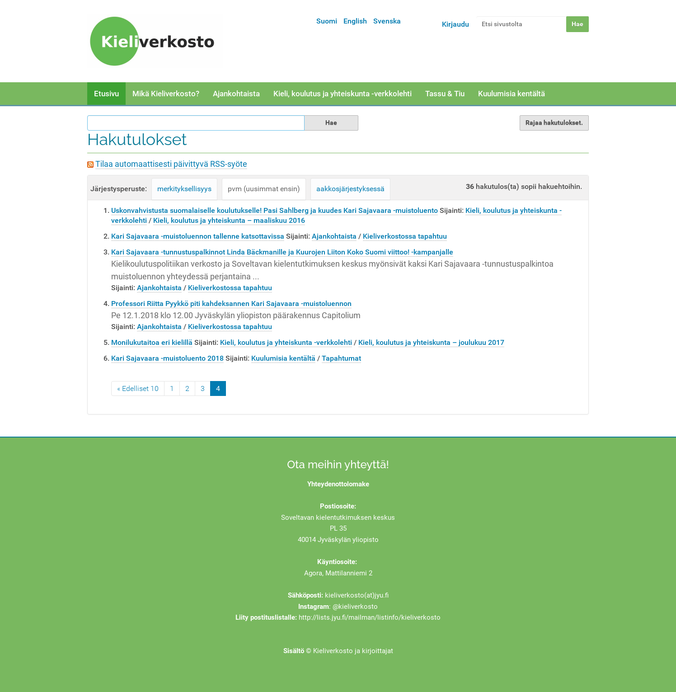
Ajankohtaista (236, 93)
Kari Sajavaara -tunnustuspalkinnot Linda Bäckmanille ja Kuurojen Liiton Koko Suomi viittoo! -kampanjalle (282, 252)
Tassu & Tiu (445, 93)
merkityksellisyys (184, 188)
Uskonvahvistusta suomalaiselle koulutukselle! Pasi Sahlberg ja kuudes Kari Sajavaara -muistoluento (274, 210)
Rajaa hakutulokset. (554, 122)
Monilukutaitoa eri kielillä (151, 342)
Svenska (387, 21)
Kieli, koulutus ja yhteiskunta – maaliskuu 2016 (229, 220)
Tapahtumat (341, 358)
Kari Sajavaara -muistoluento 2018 (167, 358)
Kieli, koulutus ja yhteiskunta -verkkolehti (342, 93)
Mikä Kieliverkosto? (165, 93)
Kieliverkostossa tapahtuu (405, 236)
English (355, 21)
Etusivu (106, 93)
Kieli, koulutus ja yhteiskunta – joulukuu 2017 (431, 342)
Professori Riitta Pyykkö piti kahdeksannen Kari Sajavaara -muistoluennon (231, 303)
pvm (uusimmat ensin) (264, 188)
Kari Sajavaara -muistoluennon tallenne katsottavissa (197, 236)
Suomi (326, 21)
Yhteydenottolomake (338, 484)
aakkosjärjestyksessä (350, 188)
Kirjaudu (455, 24)
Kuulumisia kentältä (511, 93)
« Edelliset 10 (138, 388)
